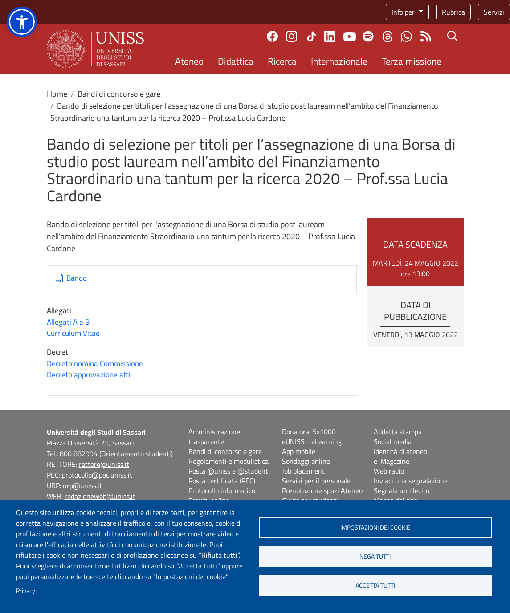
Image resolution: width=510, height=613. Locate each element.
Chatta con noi (406, 36)
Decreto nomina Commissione (95, 363)
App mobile (298, 451)
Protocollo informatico (221, 490)
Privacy (25, 590)
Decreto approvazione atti (89, 374)
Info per (404, 12)
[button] (22, 22)
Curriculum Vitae (73, 333)
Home (57, 94)
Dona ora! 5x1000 (309, 432)
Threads (387, 36)
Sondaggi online (306, 461)
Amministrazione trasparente (214, 436)
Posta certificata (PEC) (221, 481)
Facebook (272, 36)
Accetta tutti (375, 585)
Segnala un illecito (401, 490)
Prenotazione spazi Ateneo (322, 490)
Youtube (349, 36)
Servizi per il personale (316, 481)
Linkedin (329, 36)
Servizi (494, 12)
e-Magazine (391, 461)
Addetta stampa (398, 432)
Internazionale (339, 61)
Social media (393, 441)
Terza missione (411, 61)
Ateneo (189, 61)
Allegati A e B (68, 322)
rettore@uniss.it (104, 464)
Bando (76, 278)
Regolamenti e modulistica (228, 461)
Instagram (291, 36)
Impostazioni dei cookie (375, 527)
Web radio (389, 471)
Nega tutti (375, 556)
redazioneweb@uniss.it (100, 496)
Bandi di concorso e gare (119, 94)
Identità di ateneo (400, 451)
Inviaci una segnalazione (411, 481)
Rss (425, 36)
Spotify (368, 36)
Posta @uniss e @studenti (229, 471)
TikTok (311, 36)
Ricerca (282, 61)
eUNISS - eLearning (312, 441)
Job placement (303, 471)
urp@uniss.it (82, 485)
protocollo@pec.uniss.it (97, 475)
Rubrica (453, 12)
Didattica (235, 61)
